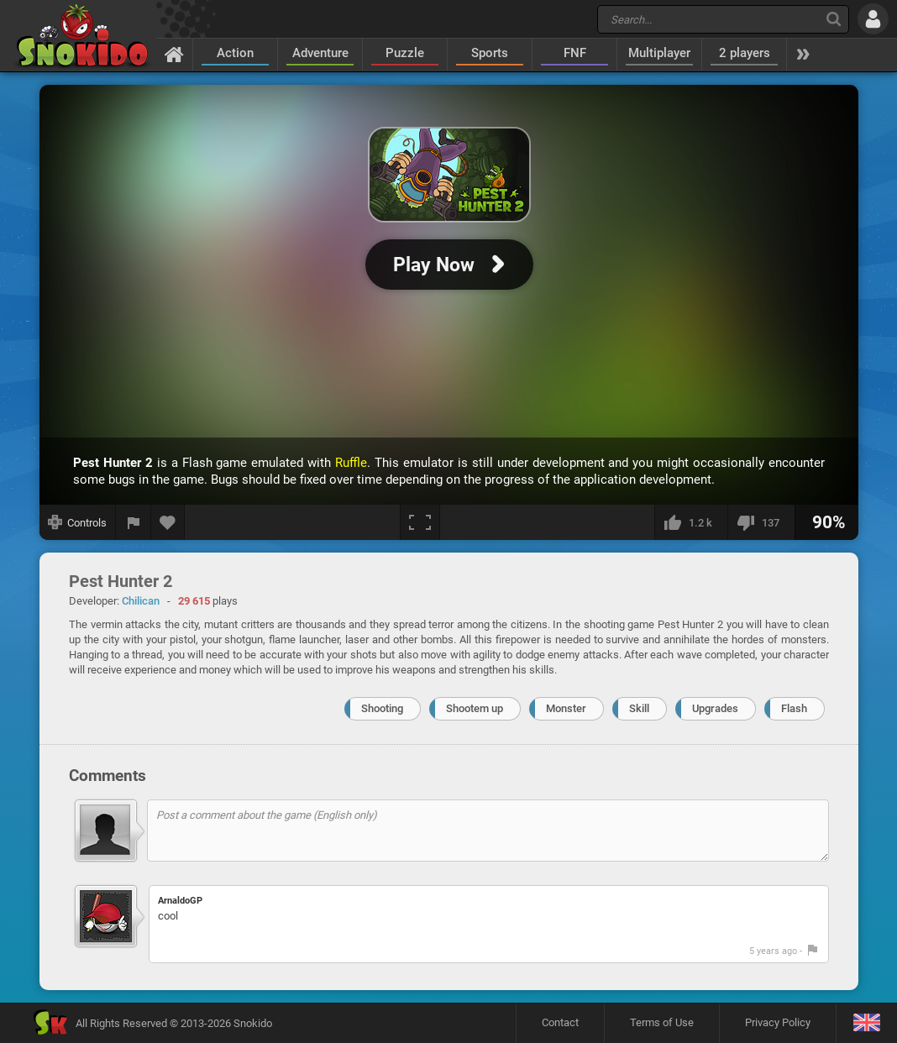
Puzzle (405, 52)
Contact (560, 1022)
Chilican (141, 601)
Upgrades (715, 708)
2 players (744, 52)
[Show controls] (77, 522)
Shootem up (474, 708)
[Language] (866, 1023)
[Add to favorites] (168, 522)
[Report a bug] (133, 522)
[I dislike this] (761, 522)
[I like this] (690, 522)
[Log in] (873, 18)
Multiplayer (659, 52)
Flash (794, 708)
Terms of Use (662, 1022)
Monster (566, 708)
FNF (575, 52)
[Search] (833, 19)
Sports (489, 52)
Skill (639, 708)
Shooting (382, 708)
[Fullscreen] (420, 522)
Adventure (320, 52)
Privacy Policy (777, 1022)
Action (235, 52)
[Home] (174, 54)
